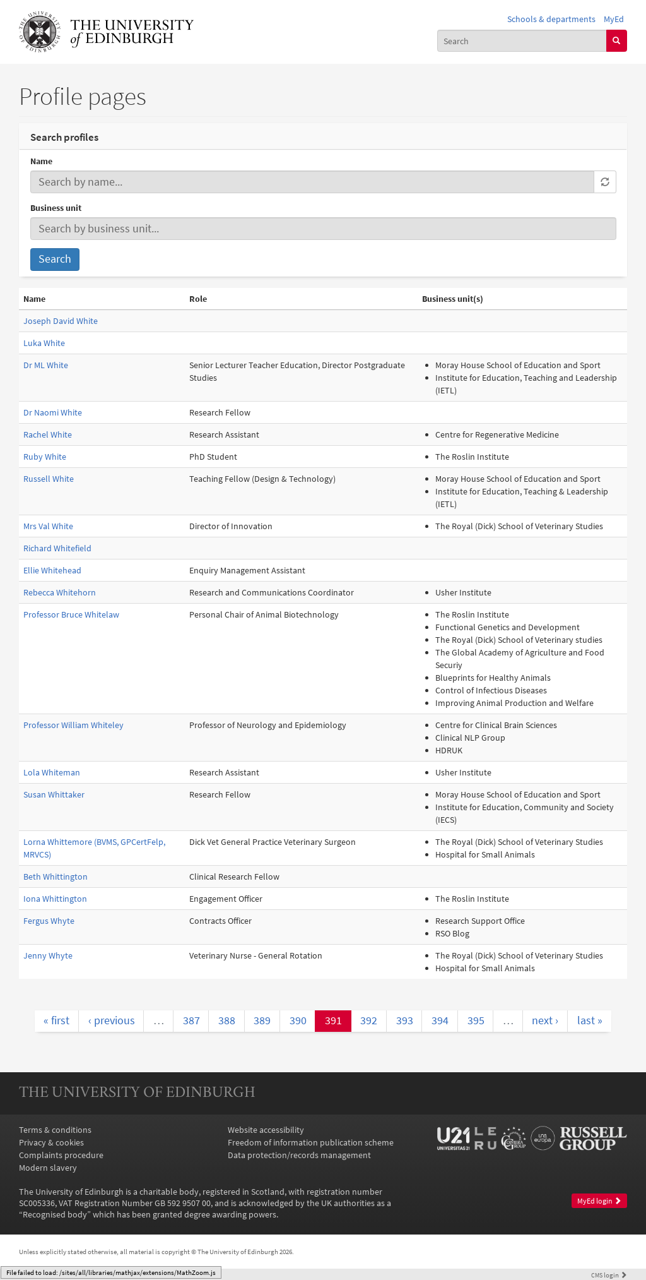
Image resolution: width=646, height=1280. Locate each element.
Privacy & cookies (51, 1142)
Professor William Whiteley (73, 725)
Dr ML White (45, 365)
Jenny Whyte (48, 955)
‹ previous (111, 1020)
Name (41, 161)
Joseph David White (60, 320)
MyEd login (599, 1200)
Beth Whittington (55, 876)
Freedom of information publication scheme (311, 1142)
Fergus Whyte (48, 920)
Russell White (48, 478)
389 (262, 1020)
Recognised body (55, 1214)
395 (475, 1020)
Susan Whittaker (54, 794)
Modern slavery (48, 1167)
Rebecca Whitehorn (59, 592)
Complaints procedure (61, 1155)
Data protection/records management (299, 1155)
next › (545, 1020)
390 (298, 1020)
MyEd (614, 19)
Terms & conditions (55, 1129)
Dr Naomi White (52, 412)
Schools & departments (551, 19)
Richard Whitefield (57, 548)
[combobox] (522, 40)
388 (226, 1020)
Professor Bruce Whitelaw (71, 614)
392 (368, 1020)
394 (440, 1020)
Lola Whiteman (51, 772)
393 (404, 1020)
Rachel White (47, 434)
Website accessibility (266, 1129)
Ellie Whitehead (52, 570)
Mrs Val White (48, 526)
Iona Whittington (55, 898)
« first (56, 1020)
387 (191, 1020)
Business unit (55, 207)
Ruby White (44, 456)
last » (589, 1020)
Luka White (44, 343)
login (609, 1275)
